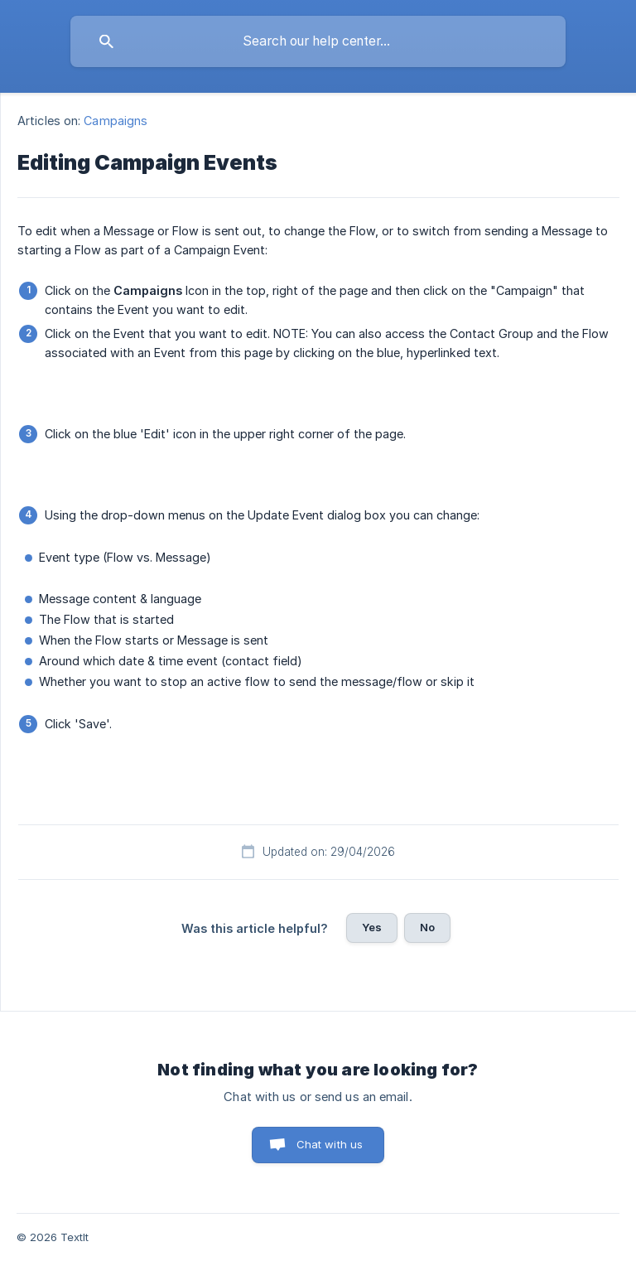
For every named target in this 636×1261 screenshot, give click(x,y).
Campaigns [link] (115, 121)
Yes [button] (372, 927)
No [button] (427, 927)
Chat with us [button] (330, 1144)
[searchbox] (318, 41)
